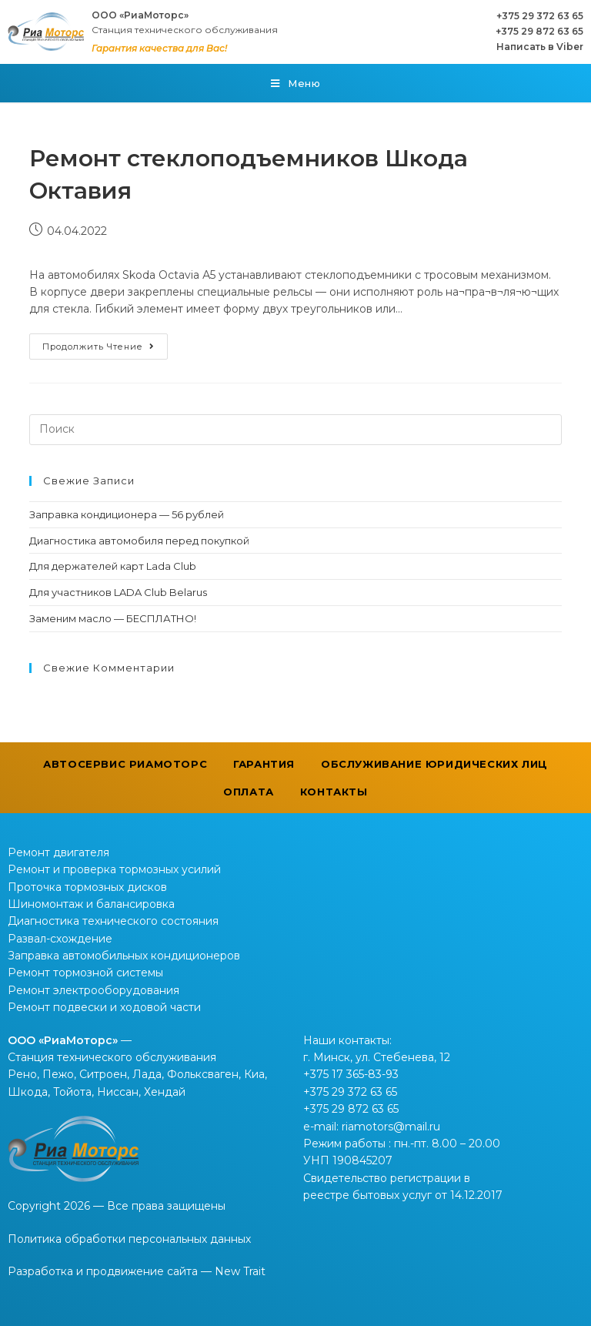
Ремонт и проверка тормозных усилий (114, 869)
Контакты (334, 791)
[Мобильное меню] (296, 83)
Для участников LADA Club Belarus (118, 592)
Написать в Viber (539, 46)
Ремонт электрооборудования (93, 990)
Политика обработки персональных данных (129, 1239)
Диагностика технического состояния (113, 921)
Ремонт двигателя (58, 852)
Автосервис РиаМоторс (125, 764)
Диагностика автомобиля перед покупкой (139, 540)
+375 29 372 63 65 (539, 16)
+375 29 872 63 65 (539, 31)
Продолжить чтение (98, 346)
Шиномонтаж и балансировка (91, 904)
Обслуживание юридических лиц (434, 764)
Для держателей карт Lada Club (112, 566)
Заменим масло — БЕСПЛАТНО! (112, 618)
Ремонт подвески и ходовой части (104, 1007)
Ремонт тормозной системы (85, 972)
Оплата (248, 791)
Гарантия (264, 764)
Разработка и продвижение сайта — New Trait (136, 1271)
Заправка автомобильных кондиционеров (124, 956)
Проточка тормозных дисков (87, 887)
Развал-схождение (60, 939)
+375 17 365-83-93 (351, 1074)
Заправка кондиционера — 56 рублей (126, 514)
